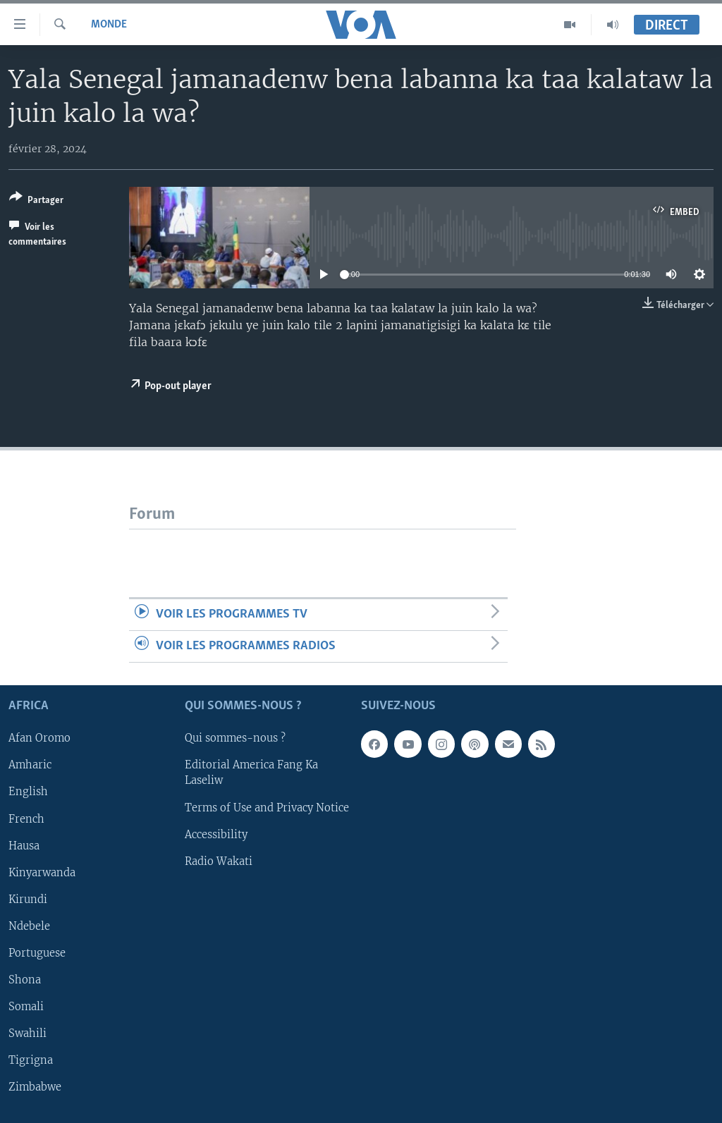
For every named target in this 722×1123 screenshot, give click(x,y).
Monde (109, 24)
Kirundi (27, 899)
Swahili (27, 1033)
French (26, 819)
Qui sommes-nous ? (235, 738)
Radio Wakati (218, 861)
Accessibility (216, 834)
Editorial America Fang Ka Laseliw (251, 773)
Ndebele (29, 926)
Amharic (29, 765)
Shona (24, 980)
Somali (26, 1006)
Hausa (23, 846)
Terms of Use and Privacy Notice (267, 808)
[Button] (36, 201)
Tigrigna (30, 1060)
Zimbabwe (34, 1087)
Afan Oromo (39, 738)
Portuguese (37, 953)
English (28, 792)
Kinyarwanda (41, 872)
